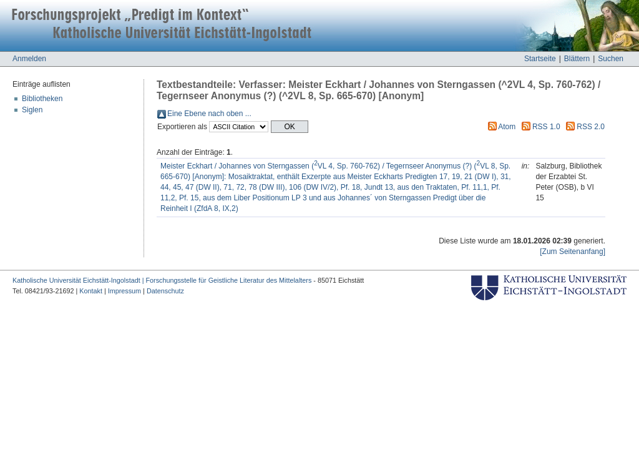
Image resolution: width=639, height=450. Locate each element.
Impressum (124, 291)
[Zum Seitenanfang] (572, 251)
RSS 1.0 (546, 126)
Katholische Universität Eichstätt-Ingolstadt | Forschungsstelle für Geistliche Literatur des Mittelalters (161, 280)
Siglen (32, 109)
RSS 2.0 (591, 126)
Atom (506, 126)
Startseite (540, 58)
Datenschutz (165, 291)
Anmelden (29, 58)
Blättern (577, 58)
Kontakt (90, 291)
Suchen (610, 58)
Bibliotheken (42, 98)
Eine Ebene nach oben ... (209, 113)
